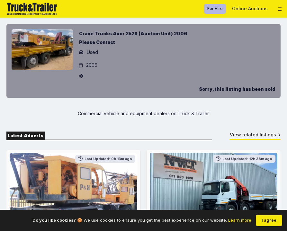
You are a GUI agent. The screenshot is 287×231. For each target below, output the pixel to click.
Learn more (239, 220)
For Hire (215, 8)
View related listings (255, 134)
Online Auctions (250, 8)
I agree (269, 220)
